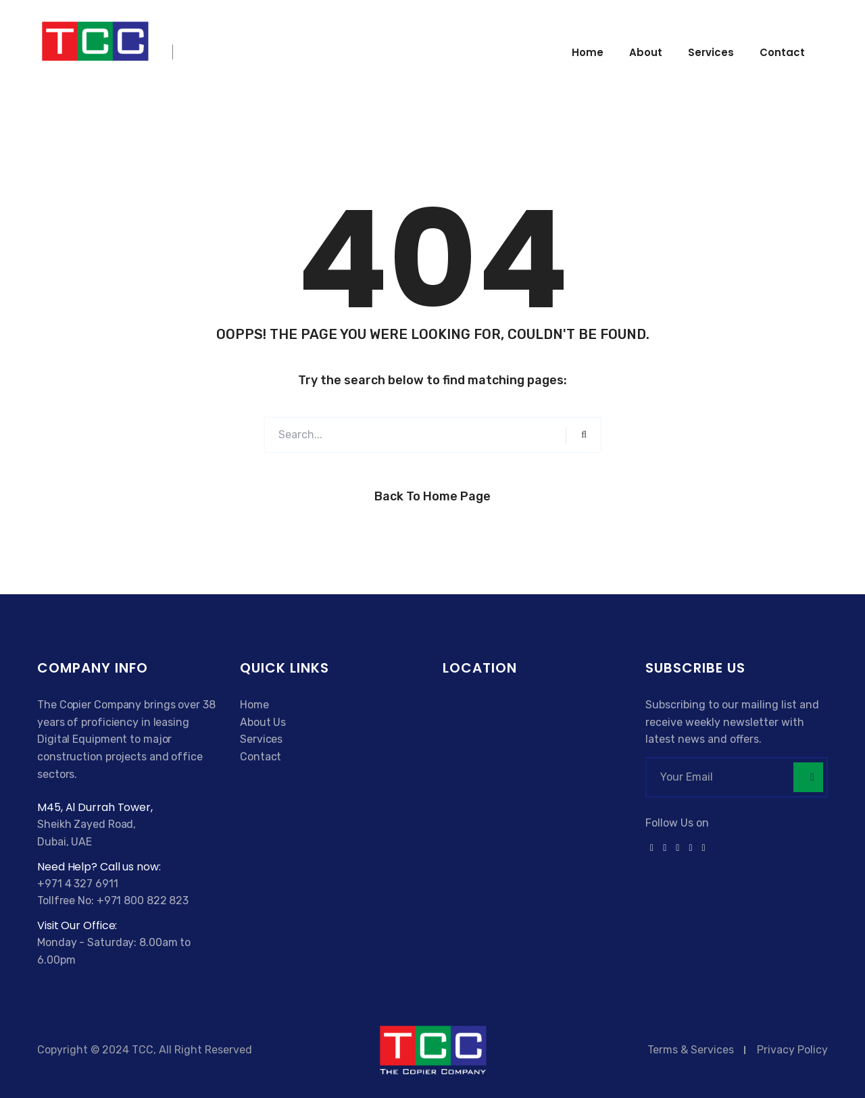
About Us (263, 722)
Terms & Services (690, 1049)
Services (711, 52)
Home (587, 52)
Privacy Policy (792, 1049)
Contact (782, 52)
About (645, 52)
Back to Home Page (432, 496)
